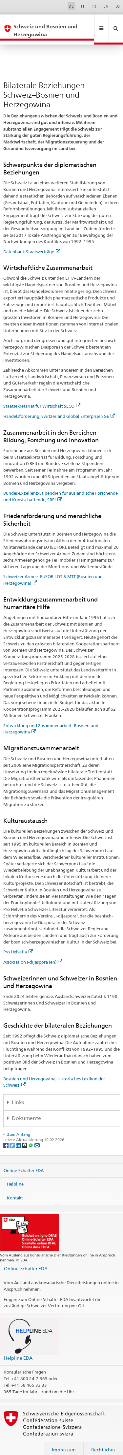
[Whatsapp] (31, 1136)
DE (71, 6)
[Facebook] (6, 1136)
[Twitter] (13, 1136)
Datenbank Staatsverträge (31, 243)
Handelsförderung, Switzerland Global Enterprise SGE (59, 408)
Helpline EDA (18, 1350)
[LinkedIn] (19, 1136)
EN (106, 6)
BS (117, 6)
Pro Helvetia (18, 943)
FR (94, 6)
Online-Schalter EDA (24, 1162)
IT (83, 6)
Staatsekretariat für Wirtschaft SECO (41, 398)
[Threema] (25, 1136)
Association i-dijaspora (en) (32, 954)
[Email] (37, 1136)
